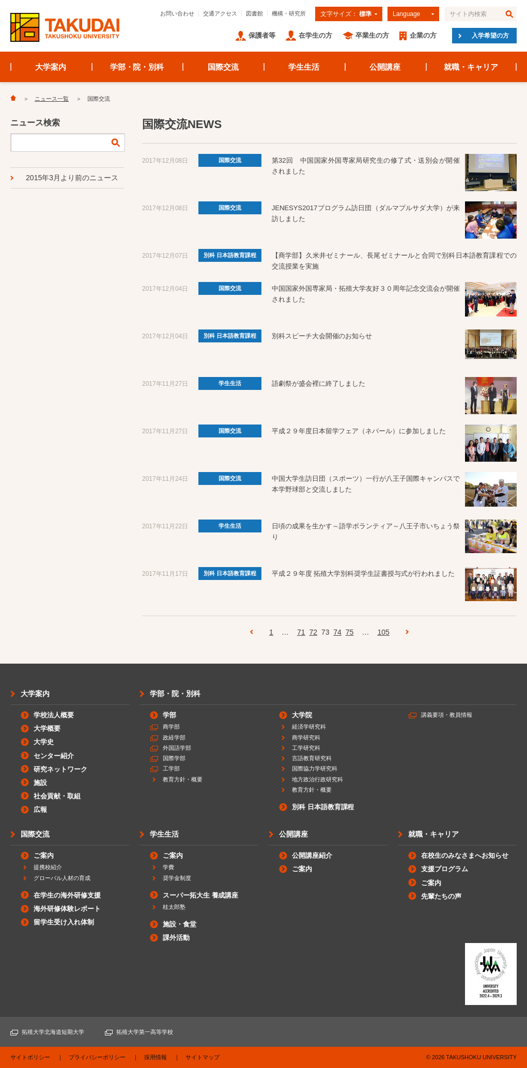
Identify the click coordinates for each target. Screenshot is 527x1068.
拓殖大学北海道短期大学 (53, 1032)
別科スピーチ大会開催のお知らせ (322, 336)
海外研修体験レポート (67, 909)
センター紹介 (54, 756)
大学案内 (50, 66)
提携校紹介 (48, 867)
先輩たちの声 (441, 896)
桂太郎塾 (174, 907)
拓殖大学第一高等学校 (144, 1032)
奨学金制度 (177, 878)
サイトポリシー (30, 1057)
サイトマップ (202, 1057)
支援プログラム (444, 869)
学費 (168, 867)
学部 (169, 715)
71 (301, 632)
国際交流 (223, 66)
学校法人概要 (54, 715)
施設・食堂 (179, 924)
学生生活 (303, 66)
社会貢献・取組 (57, 796)
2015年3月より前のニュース (72, 178)
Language (406, 14)
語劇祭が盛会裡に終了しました (319, 383)
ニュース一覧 (52, 99)
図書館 (254, 13)
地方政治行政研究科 (317, 779)
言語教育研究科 (312, 758)
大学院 (302, 715)
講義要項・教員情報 (446, 715)
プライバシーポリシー (97, 1057)
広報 (40, 809)
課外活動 (176, 937)
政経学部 (174, 737)
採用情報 (155, 1057)
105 (383, 632)
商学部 (171, 727)
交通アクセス (220, 13)
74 (337, 632)
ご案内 (44, 855)
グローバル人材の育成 (62, 878)
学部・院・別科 (137, 66)
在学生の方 (315, 35)
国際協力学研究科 (314, 768)
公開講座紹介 (312, 855)
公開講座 (384, 66)
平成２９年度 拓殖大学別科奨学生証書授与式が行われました (363, 573)
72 (313, 632)
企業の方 (423, 35)
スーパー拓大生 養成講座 (200, 895)
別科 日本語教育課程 (230, 255)
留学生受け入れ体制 (64, 922)
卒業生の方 (372, 35)
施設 (40, 783)
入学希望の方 (490, 35)
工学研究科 (306, 748)
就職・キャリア (471, 66)
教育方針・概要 (183, 779)
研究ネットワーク (60, 769)
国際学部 (174, 758)
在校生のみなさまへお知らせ (464, 855)
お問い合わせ (177, 13)
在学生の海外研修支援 (67, 895)
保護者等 (262, 35)
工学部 (171, 768)
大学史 (44, 742)
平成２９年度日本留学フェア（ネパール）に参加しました (359, 431)
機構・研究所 (289, 13)
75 (350, 632)
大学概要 (47, 728)
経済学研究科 (309, 727)
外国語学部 (177, 748)
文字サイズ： (345, 14)
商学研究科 (306, 737)
